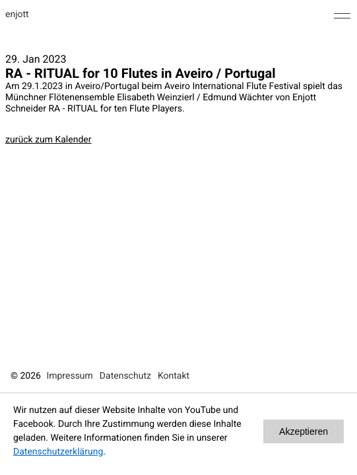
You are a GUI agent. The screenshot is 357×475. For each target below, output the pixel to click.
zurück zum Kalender (48, 140)
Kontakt (173, 376)
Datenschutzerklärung (58, 452)
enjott (17, 14)
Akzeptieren (303, 431)
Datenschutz (125, 376)
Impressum (69, 376)
